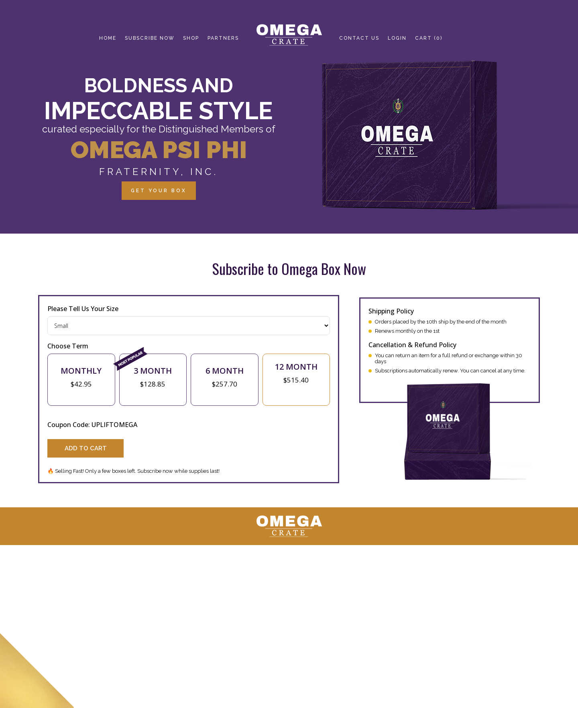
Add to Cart (86, 448)
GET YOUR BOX (159, 190)
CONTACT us (359, 38)
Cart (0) (428, 38)
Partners (223, 38)
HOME (107, 38)
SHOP (191, 38)
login (397, 38)
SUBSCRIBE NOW (150, 38)
